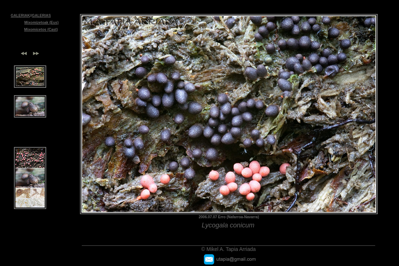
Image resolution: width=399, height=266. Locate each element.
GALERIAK (20, 16)
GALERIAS (41, 16)
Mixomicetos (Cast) (41, 30)
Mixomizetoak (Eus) (41, 23)
